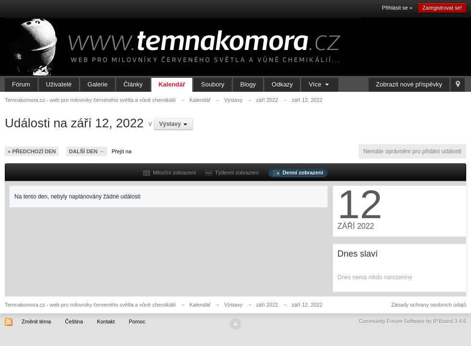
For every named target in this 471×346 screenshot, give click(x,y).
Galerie (97, 84)
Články (133, 84)
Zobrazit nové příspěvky (409, 84)
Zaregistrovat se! (442, 8)
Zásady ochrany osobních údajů (428, 305)
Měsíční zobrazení (169, 172)
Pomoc (137, 321)
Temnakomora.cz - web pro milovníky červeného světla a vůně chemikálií (90, 305)
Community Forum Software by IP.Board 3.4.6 (412, 321)
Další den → (86, 151)
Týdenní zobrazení (232, 172)
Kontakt (106, 321)
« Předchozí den (32, 151)
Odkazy (282, 84)
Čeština (74, 321)
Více (320, 84)
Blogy (248, 84)
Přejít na (121, 151)
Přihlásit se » (397, 8)
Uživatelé (59, 84)
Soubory (212, 84)
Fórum (21, 84)
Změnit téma (36, 321)
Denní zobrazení (298, 172)
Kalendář (172, 84)
